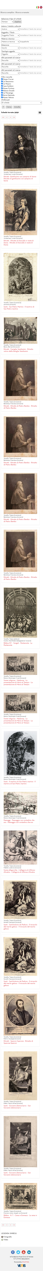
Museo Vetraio (8, 97)
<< (3, 117)
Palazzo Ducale (8, 91)
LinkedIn (29, 1252)
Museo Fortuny (8, 88)
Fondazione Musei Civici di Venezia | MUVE (10, 5)
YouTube (24, 1252)
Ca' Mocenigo (8, 93)
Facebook (13, 1252)
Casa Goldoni (8, 86)
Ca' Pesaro (7, 84)
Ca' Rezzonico (8, 81)
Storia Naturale (8, 95)
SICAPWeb (25, 1262)
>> (14, 117)
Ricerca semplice (7, 12)
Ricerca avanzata (22, 12)
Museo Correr (8, 79)
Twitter (18, 1252)
